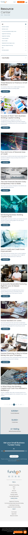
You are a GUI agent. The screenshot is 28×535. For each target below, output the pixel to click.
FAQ (14, 489)
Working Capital (14, 495)
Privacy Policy (14, 493)
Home (2, 15)
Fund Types (14, 512)
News (14, 487)
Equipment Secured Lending (14, 507)
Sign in (18, 461)
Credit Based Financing (14, 505)
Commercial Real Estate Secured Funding (14, 503)
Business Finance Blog (14, 485)
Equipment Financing (14, 501)
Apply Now (20, 2)
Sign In (14, 2)
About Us (14, 491)
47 (20, 404)
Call (14, 497)
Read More (5, 91)
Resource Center (14, 516)
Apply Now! (14, 456)
